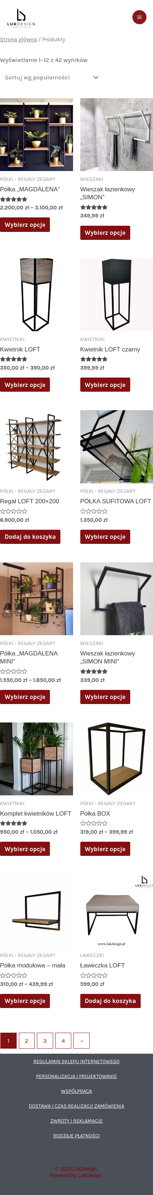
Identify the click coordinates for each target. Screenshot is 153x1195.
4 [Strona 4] (63, 1040)
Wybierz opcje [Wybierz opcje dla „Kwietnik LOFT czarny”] (105, 384)
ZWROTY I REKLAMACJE (76, 1121)
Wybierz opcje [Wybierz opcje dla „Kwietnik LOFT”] (25, 384)
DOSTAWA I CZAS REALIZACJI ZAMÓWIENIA (76, 1106)
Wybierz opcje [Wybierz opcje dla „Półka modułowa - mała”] (25, 1000)
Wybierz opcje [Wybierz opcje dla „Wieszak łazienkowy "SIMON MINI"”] (105, 696)
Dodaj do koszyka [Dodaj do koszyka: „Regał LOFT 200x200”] (31, 536)
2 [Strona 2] (27, 1040)
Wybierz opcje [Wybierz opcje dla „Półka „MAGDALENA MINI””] (25, 696)
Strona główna (18, 40)
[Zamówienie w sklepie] (49, 77)
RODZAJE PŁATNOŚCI (76, 1136)
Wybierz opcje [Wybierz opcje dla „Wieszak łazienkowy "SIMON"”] (105, 232)
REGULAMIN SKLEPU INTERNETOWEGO (76, 1062)
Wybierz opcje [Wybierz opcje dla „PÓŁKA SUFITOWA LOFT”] (105, 536)
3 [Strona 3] (45, 1040)
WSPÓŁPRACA (76, 1091)
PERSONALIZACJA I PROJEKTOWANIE (76, 1076)
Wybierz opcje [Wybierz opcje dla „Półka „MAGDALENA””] (25, 224)
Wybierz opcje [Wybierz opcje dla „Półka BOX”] (105, 848)
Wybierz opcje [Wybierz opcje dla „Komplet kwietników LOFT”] (25, 848)
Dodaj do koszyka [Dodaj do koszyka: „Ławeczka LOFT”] (111, 1000)
